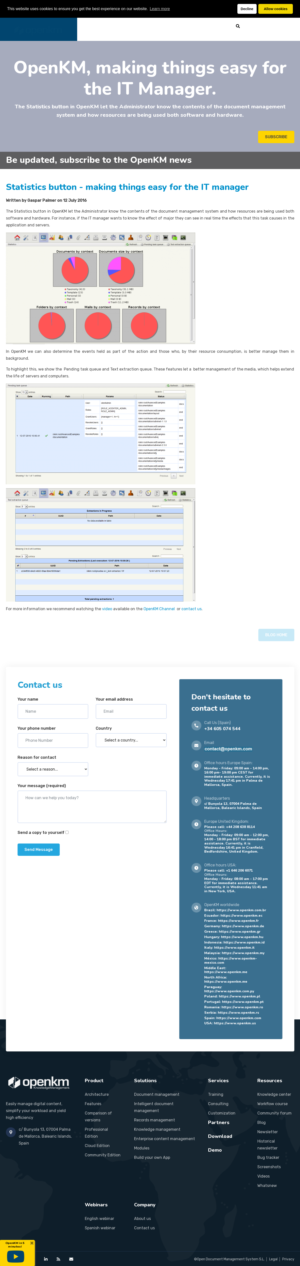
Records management (154, 1120)
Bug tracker (268, 1157)
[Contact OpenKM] (71, 1259)
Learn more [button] (160, 9)
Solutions (137, 26)
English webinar (99, 1218)
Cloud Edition (97, 1145)
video (107, 609)
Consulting (218, 1103)
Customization (221, 1113)
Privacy (288, 1259)
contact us (191, 609)
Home (90, 26)
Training (215, 1094)
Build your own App (152, 1157)
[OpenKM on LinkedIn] (46, 1259)
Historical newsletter (267, 1144)
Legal (273, 1259)
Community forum (274, 1113)
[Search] (238, 26)
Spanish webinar (100, 1228)
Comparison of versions (98, 1116)
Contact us (144, 1228)
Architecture (97, 1094)
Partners (188, 26)
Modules (141, 1148)
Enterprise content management (164, 1138)
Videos (263, 1176)
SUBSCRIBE (276, 137)
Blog (261, 1122)
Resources (216, 26)
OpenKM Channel (159, 609)
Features (93, 1103)
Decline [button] (247, 9)
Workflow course (272, 1103)
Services (162, 26)
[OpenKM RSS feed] (58, 1259)
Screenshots (269, 1167)
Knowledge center (274, 1094)
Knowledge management (157, 1129)
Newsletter (267, 1132)
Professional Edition (96, 1133)
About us (142, 1218)
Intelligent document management (154, 1107)
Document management (156, 1094)
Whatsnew (267, 1185)
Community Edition (103, 1155)
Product (112, 26)
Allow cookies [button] (275, 9)
